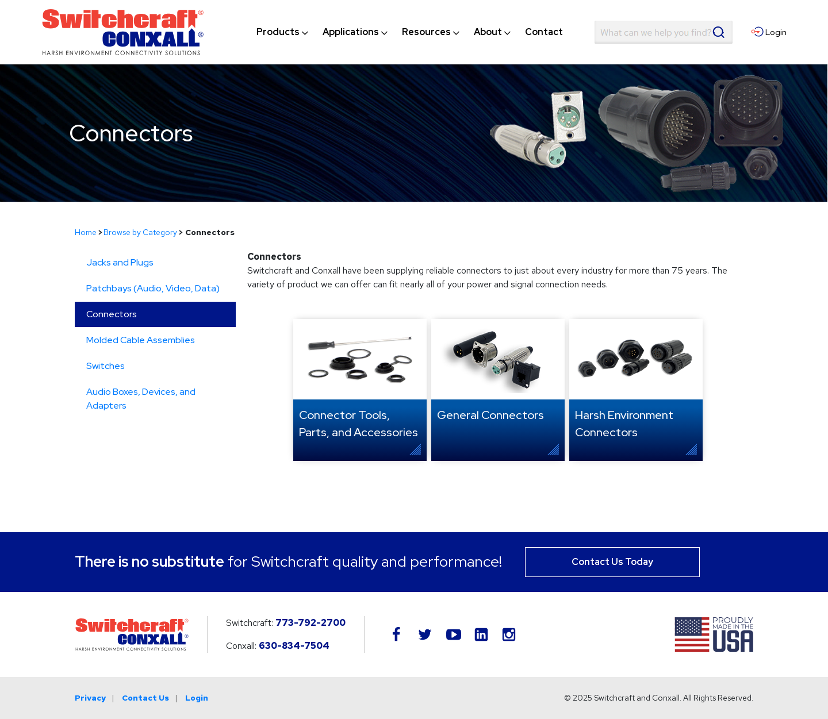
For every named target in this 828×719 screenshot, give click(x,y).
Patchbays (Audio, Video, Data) (153, 288)
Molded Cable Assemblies (140, 340)
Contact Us (145, 698)
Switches (105, 366)
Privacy (90, 698)
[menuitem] (278, 32)
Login (196, 698)
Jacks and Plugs (120, 262)
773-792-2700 (310, 623)
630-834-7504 (294, 646)
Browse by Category (140, 232)
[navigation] (409, 32)
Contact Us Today (612, 562)
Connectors (111, 314)
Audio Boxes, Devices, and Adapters (140, 399)
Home (86, 232)
